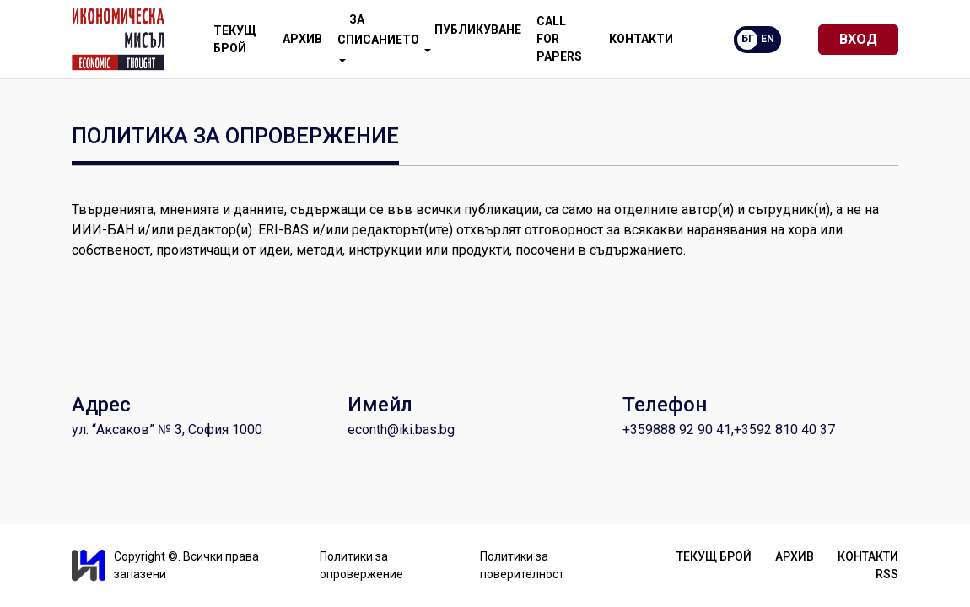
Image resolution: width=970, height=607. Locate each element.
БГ (747, 39)
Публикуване (472, 37)
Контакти (641, 39)
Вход (858, 39)
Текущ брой (234, 39)
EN (767, 39)
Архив (302, 39)
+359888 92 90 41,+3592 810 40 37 (728, 430)
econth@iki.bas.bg (401, 430)
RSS (887, 574)
